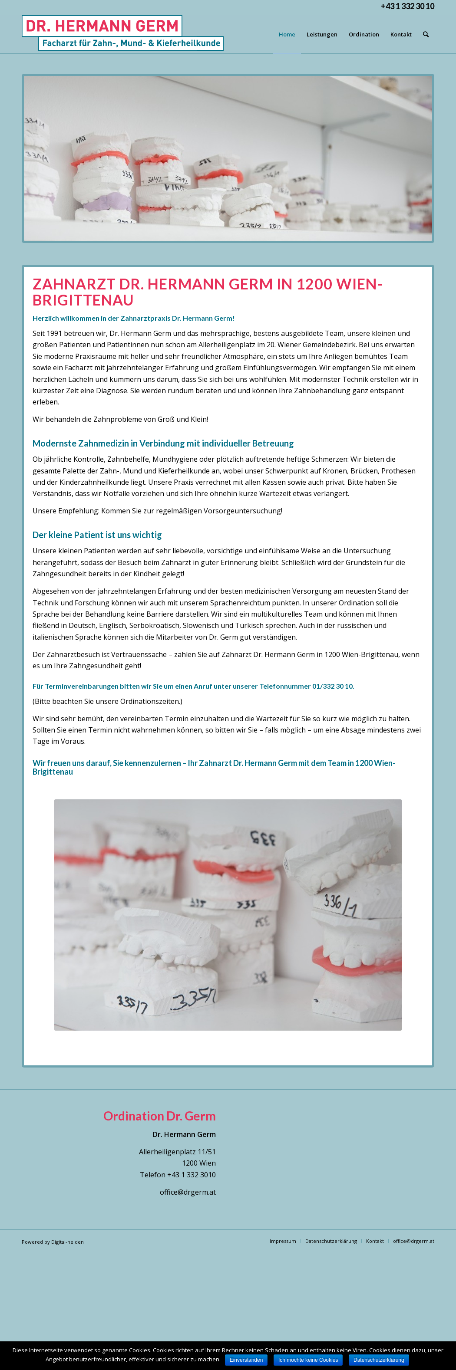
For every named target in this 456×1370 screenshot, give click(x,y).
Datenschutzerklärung (379, 1360)
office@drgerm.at (188, 1192)
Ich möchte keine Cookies (308, 1360)
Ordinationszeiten (149, 701)
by (47, 1242)
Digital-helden (67, 1242)
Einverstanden (246, 1360)
